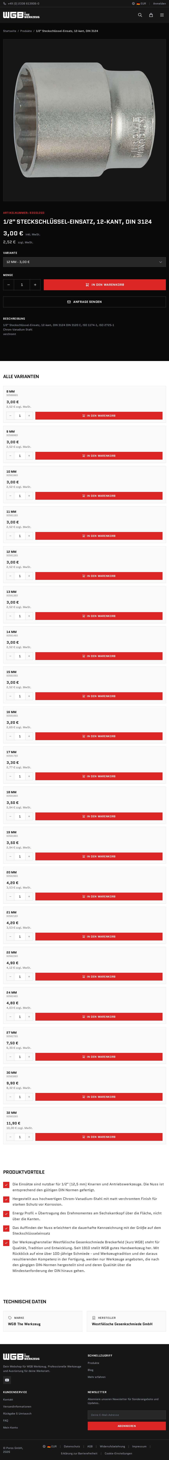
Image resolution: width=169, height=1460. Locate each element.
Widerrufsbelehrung (112, 1446)
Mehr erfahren (97, 1377)
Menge (8, 275)
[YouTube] (7, 1380)
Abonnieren (127, 1426)
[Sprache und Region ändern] (139, 3)
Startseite (9, 31)
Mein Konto (10, 1427)
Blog (90, 1370)
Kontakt (8, 1399)
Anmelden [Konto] (159, 3)
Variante (10, 253)
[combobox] (84, 262)
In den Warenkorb (104, 284)
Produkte (26, 31)
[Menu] (162, 15)
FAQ (5, 1420)
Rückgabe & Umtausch (17, 1413)
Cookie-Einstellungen (118, 1453)
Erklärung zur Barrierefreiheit (79, 1453)
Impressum (139, 1446)
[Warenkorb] (151, 15)
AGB (90, 1446)
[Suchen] (140, 15)
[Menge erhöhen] (35, 284)
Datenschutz (72, 1446)
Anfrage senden (84, 302)
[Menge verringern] (8, 284)
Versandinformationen (17, 1406)
